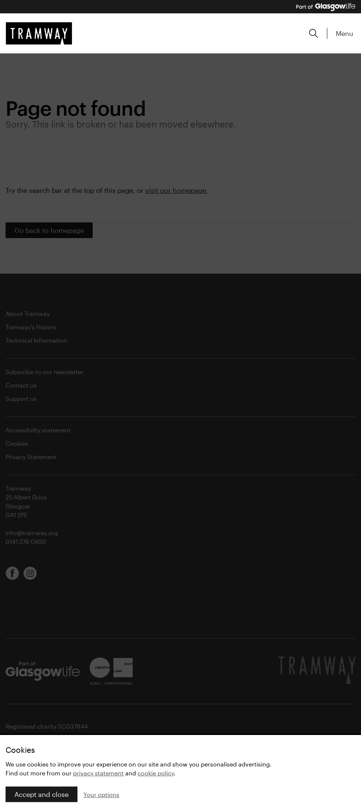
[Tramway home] (39, 33)
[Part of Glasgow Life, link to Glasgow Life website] (325, 7)
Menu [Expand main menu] (344, 33)
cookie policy (156, 773)
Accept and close (41, 794)
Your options (101, 794)
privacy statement (98, 773)
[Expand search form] (313, 33)
